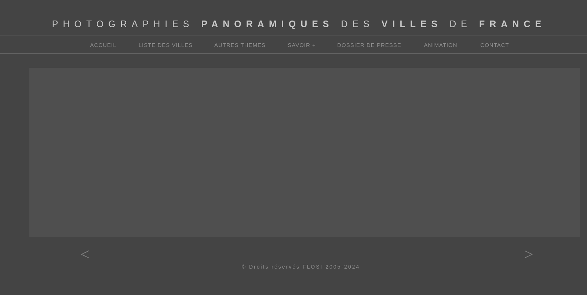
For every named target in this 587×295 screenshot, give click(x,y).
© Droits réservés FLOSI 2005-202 (299, 267)
